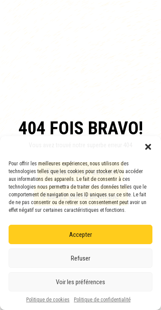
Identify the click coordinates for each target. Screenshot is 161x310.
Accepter (80, 235)
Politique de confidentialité (102, 300)
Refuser (80, 258)
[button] (148, 147)
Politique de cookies (48, 300)
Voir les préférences (80, 282)
